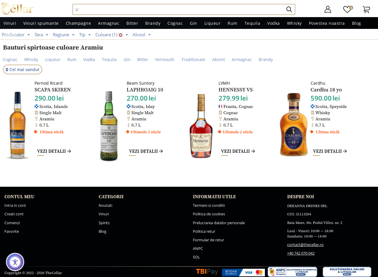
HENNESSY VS (236, 89)
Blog (356, 23)
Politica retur (204, 231)
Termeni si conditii (209, 205)
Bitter (132, 23)
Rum (232, 23)
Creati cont (14, 214)
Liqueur (212, 23)
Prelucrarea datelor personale (219, 222)
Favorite (11, 231)
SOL (196, 257)
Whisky (294, 23)
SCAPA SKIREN (53, 89)
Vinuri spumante (41, 23)
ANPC (198, 248)
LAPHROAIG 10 (145, 89)
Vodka (273, 23)
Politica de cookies (209, 214)
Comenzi (12, 222)
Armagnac (108, 23)
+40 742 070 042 (301, 253)
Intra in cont (15, 205)
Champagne (78, 23)
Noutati (105, 205)
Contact (12, 35)
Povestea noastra (327, 23)
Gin (193, 23)
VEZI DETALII (54, 151)
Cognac (175, 23)
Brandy (152, 23)
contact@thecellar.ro (305, 244)
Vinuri (10, 23)
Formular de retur (208, 239)
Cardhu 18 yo (326, 89)
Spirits (104, 222)
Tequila (252, 23)
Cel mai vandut (23, 69)
